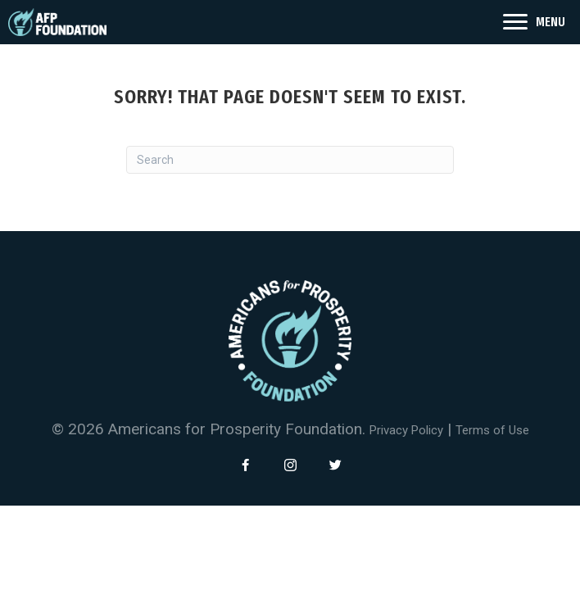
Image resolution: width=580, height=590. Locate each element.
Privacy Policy (406, 430)
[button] (245, 464)
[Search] (290, 160)
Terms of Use (492, 430)
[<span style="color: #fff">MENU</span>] (534, 22)
